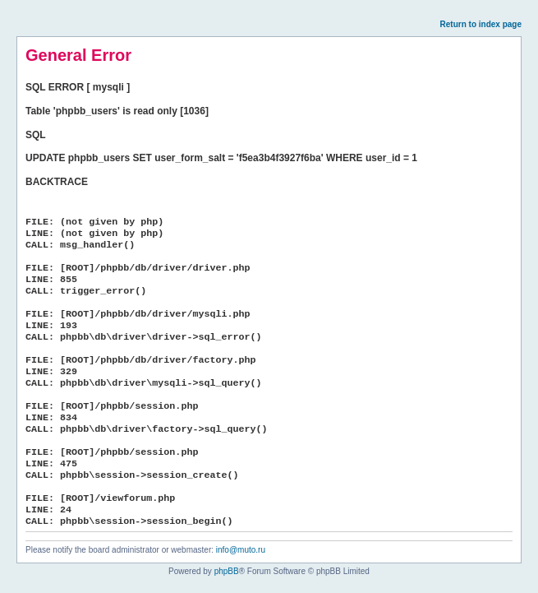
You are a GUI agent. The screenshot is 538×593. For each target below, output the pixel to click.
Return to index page (481, 24)
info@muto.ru (240, 549)
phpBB (226, 571)
